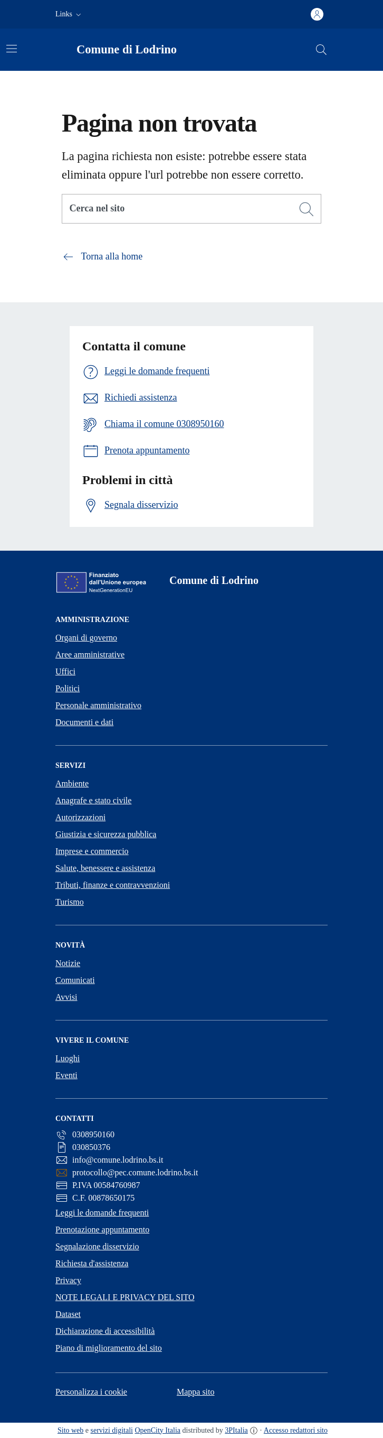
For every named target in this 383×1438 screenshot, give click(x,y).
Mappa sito (196, 1391)
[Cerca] (306, 209)
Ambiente (72, 783)
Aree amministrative (90, 654)
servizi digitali (112, 1430)
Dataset (68, 1314)
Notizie (67, 963)
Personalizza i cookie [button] (91, 1391)
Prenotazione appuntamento (102, 1229)
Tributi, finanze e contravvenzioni (112, 884)
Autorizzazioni (80, 817)
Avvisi (66, 996)
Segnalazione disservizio (97, 1246)
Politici (67, 688)
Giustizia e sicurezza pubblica (105, 834)
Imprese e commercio (92, 851)
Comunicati (75, 980)
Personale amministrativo (98, 705)
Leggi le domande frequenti (102, 1212)
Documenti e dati (84, 722)
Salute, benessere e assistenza (105, 868)
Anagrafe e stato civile (93, 800)
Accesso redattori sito (296, 1430)
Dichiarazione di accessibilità (105, 1330)
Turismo (69, 901)
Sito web (70, 1430)
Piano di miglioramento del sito (108, 1347)
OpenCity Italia (157, 1430)
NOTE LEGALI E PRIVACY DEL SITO (125, 1297)
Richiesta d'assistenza (91, 1263)
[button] (69, 14)
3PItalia (236, 1430)
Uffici (65, 671)
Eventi (66, 1075)
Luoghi (67, 1058)
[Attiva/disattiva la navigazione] (11, 48)
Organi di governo (86, 637)
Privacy (68, 1280)
